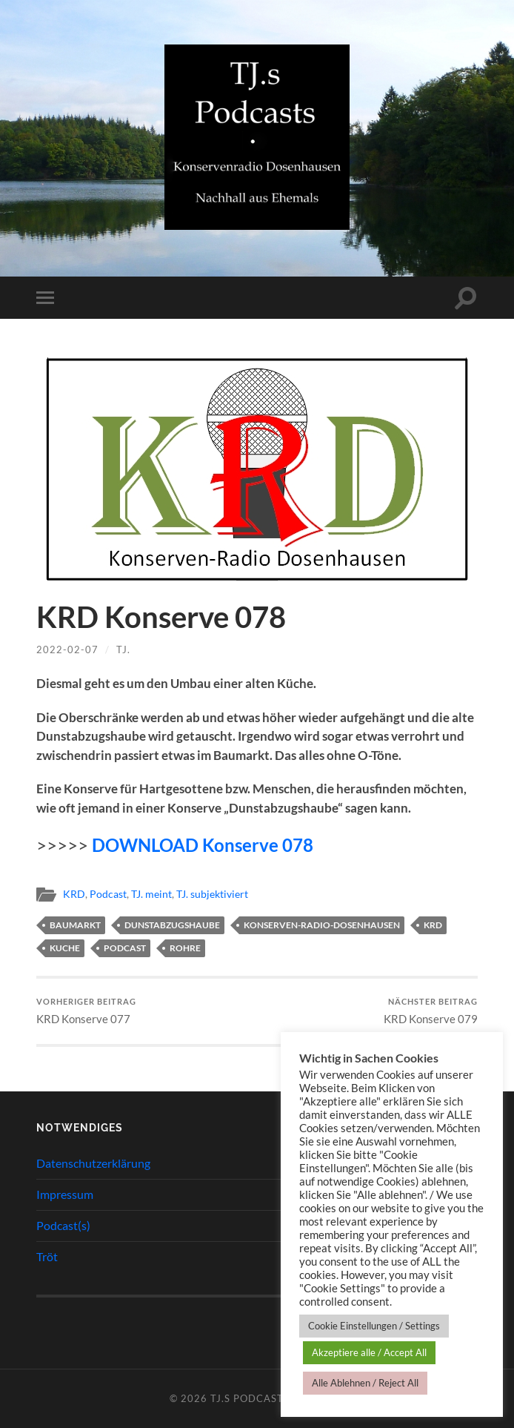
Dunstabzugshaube (172, 924)
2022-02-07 (67, 649)
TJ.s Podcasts (250, 1398)
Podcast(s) (63, 1225)
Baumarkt (75, 924)
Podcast (108, 894)
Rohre (185, 947)
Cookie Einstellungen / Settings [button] (374, 1326)
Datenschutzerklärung (93, 1163)
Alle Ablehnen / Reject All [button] (365, 1383)
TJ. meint (151, 894)
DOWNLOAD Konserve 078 (202, 845)
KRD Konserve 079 (431, 1010)
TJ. (123, 649)
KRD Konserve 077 (86, 1010)
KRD (74, 894)
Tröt (47, 1256)
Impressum (64, 1194)
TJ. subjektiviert (212, 894)
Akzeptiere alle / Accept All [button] (369, 1352)
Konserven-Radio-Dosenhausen (322, 924)
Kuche (65, 947)
